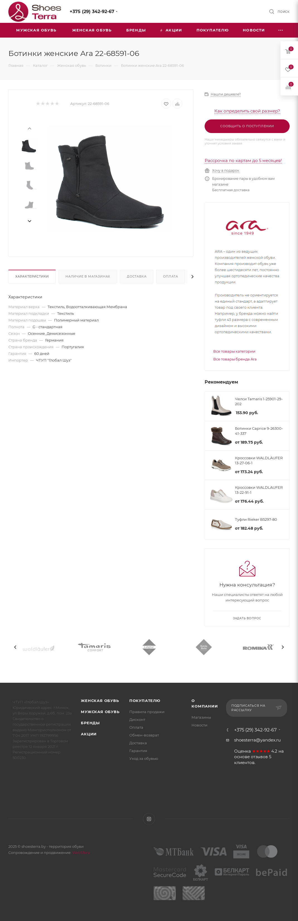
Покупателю (144, 700)
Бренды (90, 723)
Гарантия (138, 750)
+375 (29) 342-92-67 (92, 11)
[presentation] (29, 128)
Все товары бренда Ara (235, 359)
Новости (199, 725)
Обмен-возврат (144, 735)
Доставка (136, 276)
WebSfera (80, 852)
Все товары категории (234, 351)
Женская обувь (100, 700)
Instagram (149, 819)
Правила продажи (146, 711)
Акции (89, 734)
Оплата (170, 276)
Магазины (201, 717)
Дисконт (137, 719)
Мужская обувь (100, 711)
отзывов (259, 756)
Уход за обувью (143, 758)
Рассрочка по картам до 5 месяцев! (243, 160)
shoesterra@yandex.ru (257, 740)
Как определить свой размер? (247, 111)
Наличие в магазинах (88, 276)
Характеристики (32, 276)
